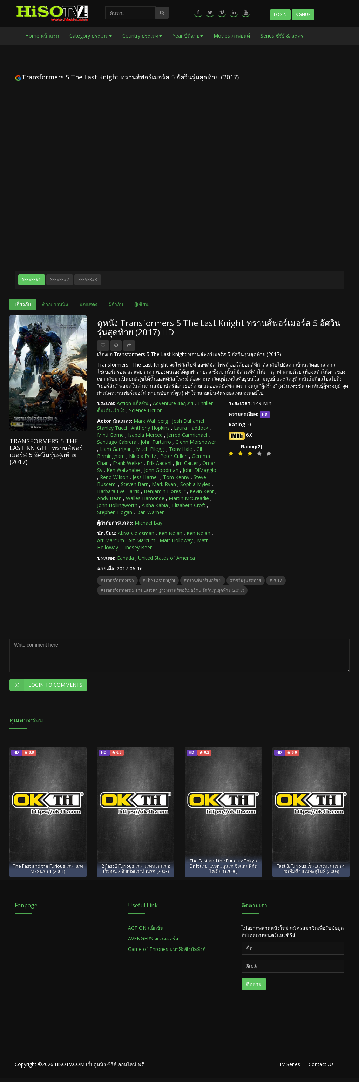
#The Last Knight (159, 580)
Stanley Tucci (112, 428)
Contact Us (321, 1064)
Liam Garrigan (116, 449)
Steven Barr (134, 484)
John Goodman (161, 470)
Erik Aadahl (159, 463)
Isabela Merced (145, 435)
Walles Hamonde (145, 498)
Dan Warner (150, 512)
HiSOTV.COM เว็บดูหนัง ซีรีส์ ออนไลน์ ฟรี (99, 1064)
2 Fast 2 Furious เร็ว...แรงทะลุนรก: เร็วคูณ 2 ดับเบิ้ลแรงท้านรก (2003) (136, 868)
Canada (125, 558)
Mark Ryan (164, 484)
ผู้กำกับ (116, 304)
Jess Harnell (146, 477)
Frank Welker (127, 463)
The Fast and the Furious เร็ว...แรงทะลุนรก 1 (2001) (48, 868)
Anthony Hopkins (150, 428)
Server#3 (87, 280)
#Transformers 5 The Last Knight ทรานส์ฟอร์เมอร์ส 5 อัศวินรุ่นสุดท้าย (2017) (172, 590)
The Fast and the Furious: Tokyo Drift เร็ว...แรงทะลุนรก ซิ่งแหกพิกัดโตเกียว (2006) (223, 866)
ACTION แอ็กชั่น (146, 928)
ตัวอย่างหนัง (55, 304)
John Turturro (156, 442)
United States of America (166, 558)
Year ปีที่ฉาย (187, 35)
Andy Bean (109, 498)
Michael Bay (148, 522)
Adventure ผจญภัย (173, 403)
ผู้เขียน (141, 304)
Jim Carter (187, 463)
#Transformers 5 (117, 580)
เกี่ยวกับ (23, 304)
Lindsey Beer (137, 547)
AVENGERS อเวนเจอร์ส (153, 938)
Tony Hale (180, 449)
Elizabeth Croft (188, 505)
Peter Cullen (174, 456)
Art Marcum (110, 540)
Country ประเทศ (142, 35)
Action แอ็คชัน (133, 403)
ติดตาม (254, 983)
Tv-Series (289, 1064)
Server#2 (59, 280)
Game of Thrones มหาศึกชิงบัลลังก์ (167, 949)
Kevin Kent (202, 491)
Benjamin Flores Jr (164, 491)
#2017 (276, 580)
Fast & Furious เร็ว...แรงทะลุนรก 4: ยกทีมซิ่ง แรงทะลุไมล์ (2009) (311, 868)
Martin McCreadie (189, 498)
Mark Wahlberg (151, 420)
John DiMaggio (199, 470)
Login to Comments (45, 685)
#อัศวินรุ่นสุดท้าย (245, 580)
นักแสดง (88, 304)
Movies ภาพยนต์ (232, 35)
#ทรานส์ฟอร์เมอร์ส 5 (203, 580)
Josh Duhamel (188, 420)
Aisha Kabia (155, 505)
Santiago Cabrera (116, 442)
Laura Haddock (191, 428)
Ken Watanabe (123, 470)
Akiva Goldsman (136, 533)
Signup (303, 15)
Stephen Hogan (114, 512)
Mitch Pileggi (150, 449)
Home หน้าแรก (42, 35)
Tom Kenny (176, 477)
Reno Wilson (114, 477)
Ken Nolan (170, 533)
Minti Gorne (110, 435)
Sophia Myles (195, 484)
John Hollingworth (117, 505)
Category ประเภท (90, 35)
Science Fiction (146, 410)
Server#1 (31, 280)
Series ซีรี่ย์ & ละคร (281, 35)
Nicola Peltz (142, 456)
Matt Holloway (176, 540)
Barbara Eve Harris (118, 491)
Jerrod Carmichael (187, 435)
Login (280, 15)
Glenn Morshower (195, 442)
